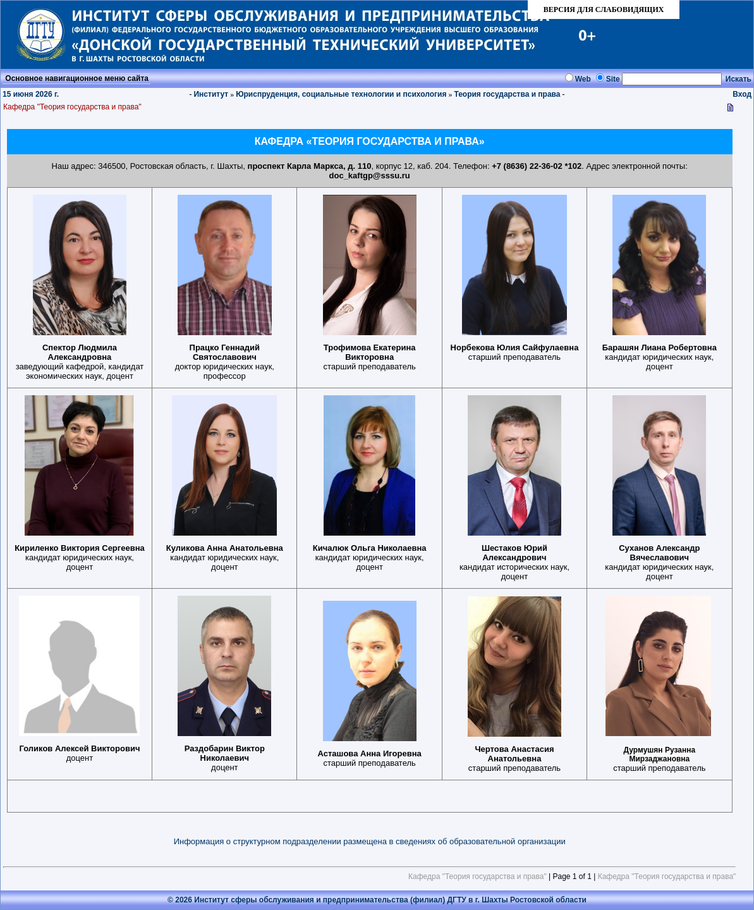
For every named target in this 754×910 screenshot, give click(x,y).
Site (613, 79)
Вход (742, 94)
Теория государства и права (507, 94)
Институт (210, 94)
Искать (738, 79)
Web (583, 79)
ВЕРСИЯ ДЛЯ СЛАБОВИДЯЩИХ (604, 9)
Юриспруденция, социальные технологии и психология (341, 94)
